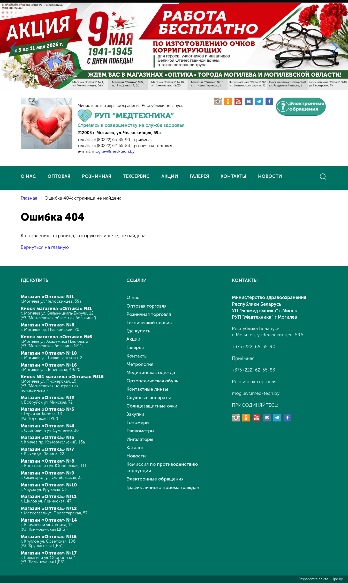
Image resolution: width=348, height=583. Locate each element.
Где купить (138, 331)
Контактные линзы (147, 389)
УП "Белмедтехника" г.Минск (264, 311)
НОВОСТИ (270, 176)
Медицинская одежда (150, 372)
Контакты (137, 356)
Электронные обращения (155, 479)
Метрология (139, 364)
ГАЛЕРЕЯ (199, 176)
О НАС (28, 176)
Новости (136, 456)
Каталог (134, 447)
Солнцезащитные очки (151, 406)
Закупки (135, 414)
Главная (29, 198)
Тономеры (137, 422)
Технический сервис (149, 322)
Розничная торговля (148, 314)
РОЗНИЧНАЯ (96, 176)
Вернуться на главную (45, 247)
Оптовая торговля (146, 306)
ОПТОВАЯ (59, 176)
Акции (133, 339)
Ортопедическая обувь (152, 381)
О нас (132, 297)
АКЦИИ (169, 176)
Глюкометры (140, 431)
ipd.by (338, 579)
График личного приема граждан (162, 487)
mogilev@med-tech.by (113, 151)
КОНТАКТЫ (233, 176)
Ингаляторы (139, 439)
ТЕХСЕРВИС (136, 176)
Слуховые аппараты (148, 397)
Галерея (135, 347)
